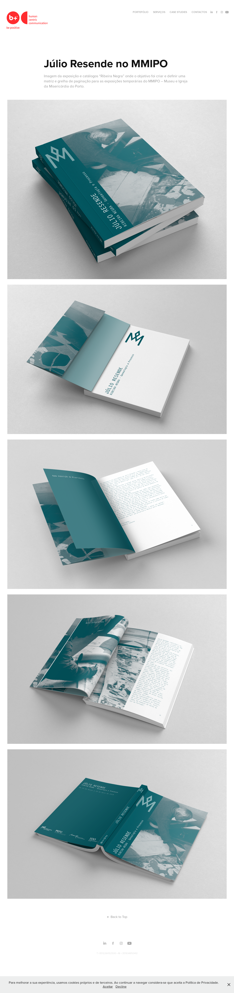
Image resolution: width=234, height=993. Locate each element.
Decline (121, 986)
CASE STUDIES (178, 12)
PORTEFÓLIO (140, 12)
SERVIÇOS (159, 12)
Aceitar (108, 986)
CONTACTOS (199, 12)
